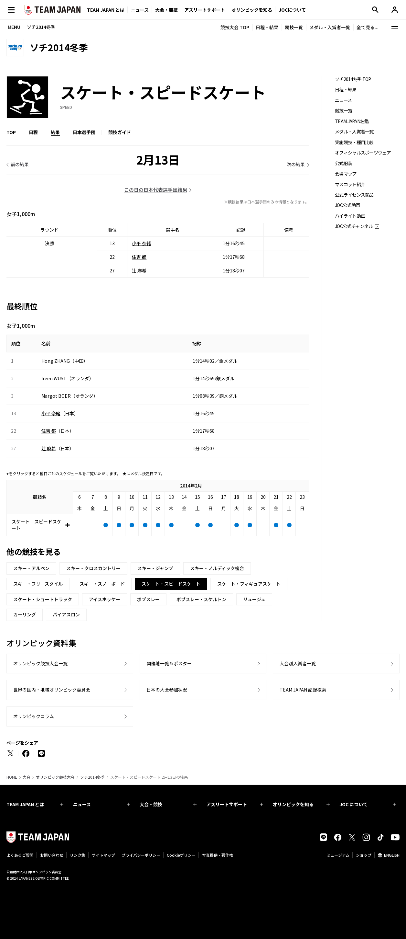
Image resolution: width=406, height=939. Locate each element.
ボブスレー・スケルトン (201, 599)
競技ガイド (119, 132)
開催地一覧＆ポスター (169, 663)
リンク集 (77, 855)
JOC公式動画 (347, 205)
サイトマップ (103, 855)
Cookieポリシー (181, 855)
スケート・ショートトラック (42, 599)
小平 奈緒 (141, 243)
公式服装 (343, 163)
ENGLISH (392, 855)
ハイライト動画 (350, 216)
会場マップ (346, 174)
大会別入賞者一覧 (298, 663)
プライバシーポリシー (141, 855)
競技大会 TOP (234, 27)
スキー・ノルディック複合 (217, 568)
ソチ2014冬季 (92, 777)
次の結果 (296, 164)
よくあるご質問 (20, 855)
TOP (11, 132)
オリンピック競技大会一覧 (40, 663)
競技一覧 (294, 27)
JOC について (367, 804)
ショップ (363, 855)
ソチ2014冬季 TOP (353, 79)
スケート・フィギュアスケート (249, 583)
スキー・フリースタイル (38, 583)
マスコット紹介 (350, 184)
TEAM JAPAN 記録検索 (303, 689)
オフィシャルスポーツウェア (363, 153)
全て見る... (368, 27)
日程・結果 (267, 27)
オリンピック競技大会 (55, 777)
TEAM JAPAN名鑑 (352, 121)
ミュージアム (337, 855)
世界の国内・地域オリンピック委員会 (51, 689)
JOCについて (292, 9)
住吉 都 (139, 257)
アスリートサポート (204, 9)
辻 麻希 (139, 270)
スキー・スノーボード (102, 583)
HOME (11, 777)
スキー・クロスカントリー (93, 568)
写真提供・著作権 (217, 855)
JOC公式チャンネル (354, 226)
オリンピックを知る (251, 9)
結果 (55, 132)
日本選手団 (84, 132)
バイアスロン (66, 614)
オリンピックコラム (33, 716)
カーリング (24, 614)
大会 (26, 777)
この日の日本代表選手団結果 (155, 189)
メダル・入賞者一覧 (329, 27)
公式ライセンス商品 (354, 195)
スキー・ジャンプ (155, 568)
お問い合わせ (51, 855)
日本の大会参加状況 (166, 689)
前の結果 (20, 164)
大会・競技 (168, 804)
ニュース (140, 9)
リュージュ (254, 599)
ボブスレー (148, 599)
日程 (33, 132)
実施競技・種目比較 (354, 142)
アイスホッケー (104, 599)
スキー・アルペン (31, 568)
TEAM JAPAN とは (34, 804)
